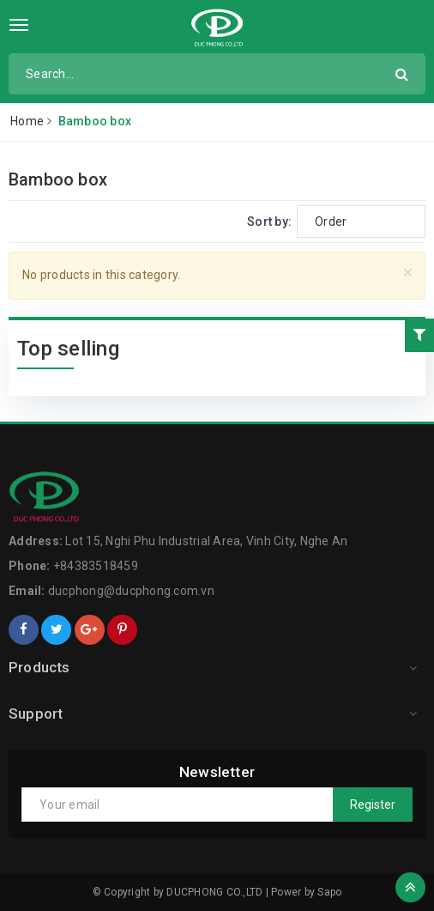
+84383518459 (95, 566)
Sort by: (269, 221)
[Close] (408, 273)
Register (372, 804)
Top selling (68, 349)
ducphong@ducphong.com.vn (131, 591)
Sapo (329, 892)
